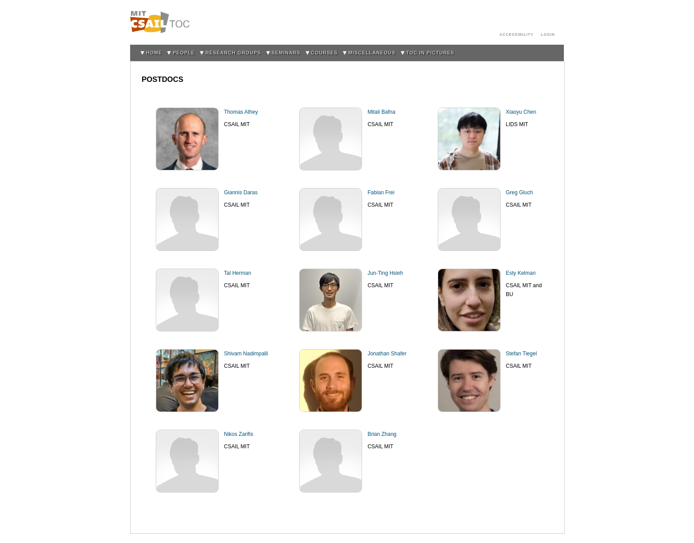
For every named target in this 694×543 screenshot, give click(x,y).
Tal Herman (237, 273)
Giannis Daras (241, 192)
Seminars (286, 52)
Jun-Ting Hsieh (385, 273)
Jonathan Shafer (386, 353)
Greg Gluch (519, 192)
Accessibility (517, 34)
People (184, 52)
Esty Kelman (521, 273)
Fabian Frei (380, 192)
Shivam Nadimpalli (246, 353)
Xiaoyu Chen (521, 112)
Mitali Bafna (381, 112)
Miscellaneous (372, 52)
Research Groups (233, 52)
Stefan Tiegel (521, 353)
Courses (324, 52)
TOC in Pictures (430, 52)
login (548, 34)
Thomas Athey (241, 112)
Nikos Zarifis (238, 434)
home (154, 52)
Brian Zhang (381, 434)
